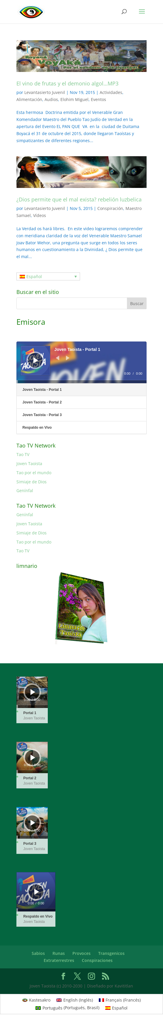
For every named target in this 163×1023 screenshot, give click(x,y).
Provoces (81, 953)
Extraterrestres (59, 960)
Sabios (38, 953)
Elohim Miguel (74, 99)
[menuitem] (48, 276)
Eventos (98, 99)
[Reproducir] (35, 360)
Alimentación (29, 99)
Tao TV (22, 454)
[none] (48, 276)
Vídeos (39, 215)
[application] (81, 362)
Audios (51, 99)
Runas (58, 953)
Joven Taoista (29, 463)
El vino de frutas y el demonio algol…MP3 (67, 83)
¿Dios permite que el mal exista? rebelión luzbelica (79, 199)
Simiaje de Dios (31, 481)
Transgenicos (111, 953)
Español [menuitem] (34, 276)
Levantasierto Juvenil (44, 92)
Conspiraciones (97, 960)
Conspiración (110, 208)
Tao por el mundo (33, 472)
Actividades (111, 92)
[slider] (81, 381)
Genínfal (24, 490)
